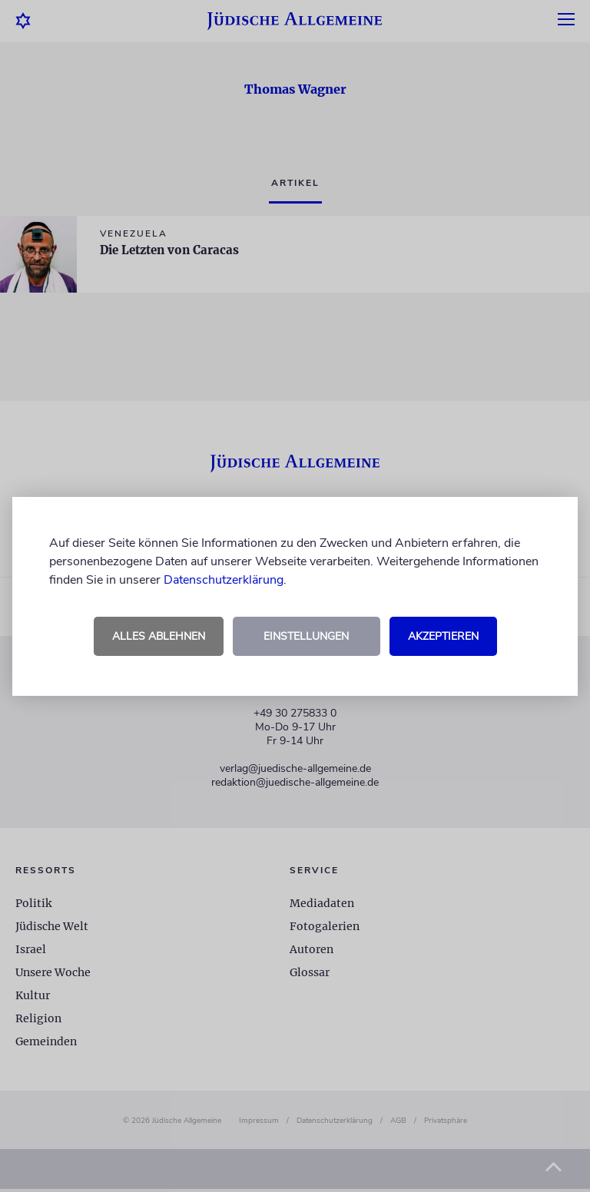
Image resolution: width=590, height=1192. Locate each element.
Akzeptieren (443, 636)
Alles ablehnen (158, 636)
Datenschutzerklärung (223, 579)
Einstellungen (306, 636)
